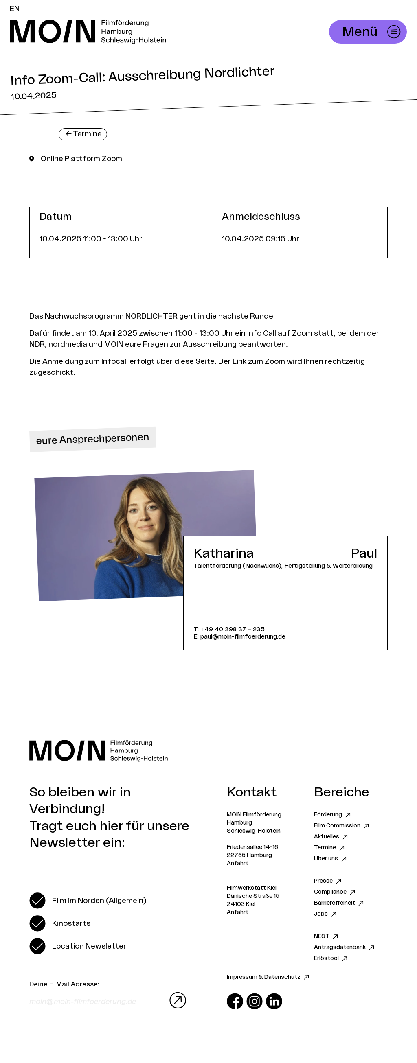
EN (15, 8)
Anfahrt (237, 863)
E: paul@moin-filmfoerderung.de (239, 637)
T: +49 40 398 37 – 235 (229, 629)
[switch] (87, 900)
